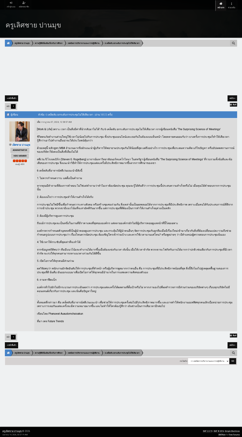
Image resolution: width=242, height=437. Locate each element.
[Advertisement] (106, 69)
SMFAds (221, 433)
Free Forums (234, 433)
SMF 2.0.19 (207, 429)
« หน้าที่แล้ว (11, 96)
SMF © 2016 (219, 429)
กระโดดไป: (184, 359)
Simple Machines (232, 429)
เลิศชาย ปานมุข (21, 143)
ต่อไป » (232, 96)
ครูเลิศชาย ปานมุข (12, 429)
